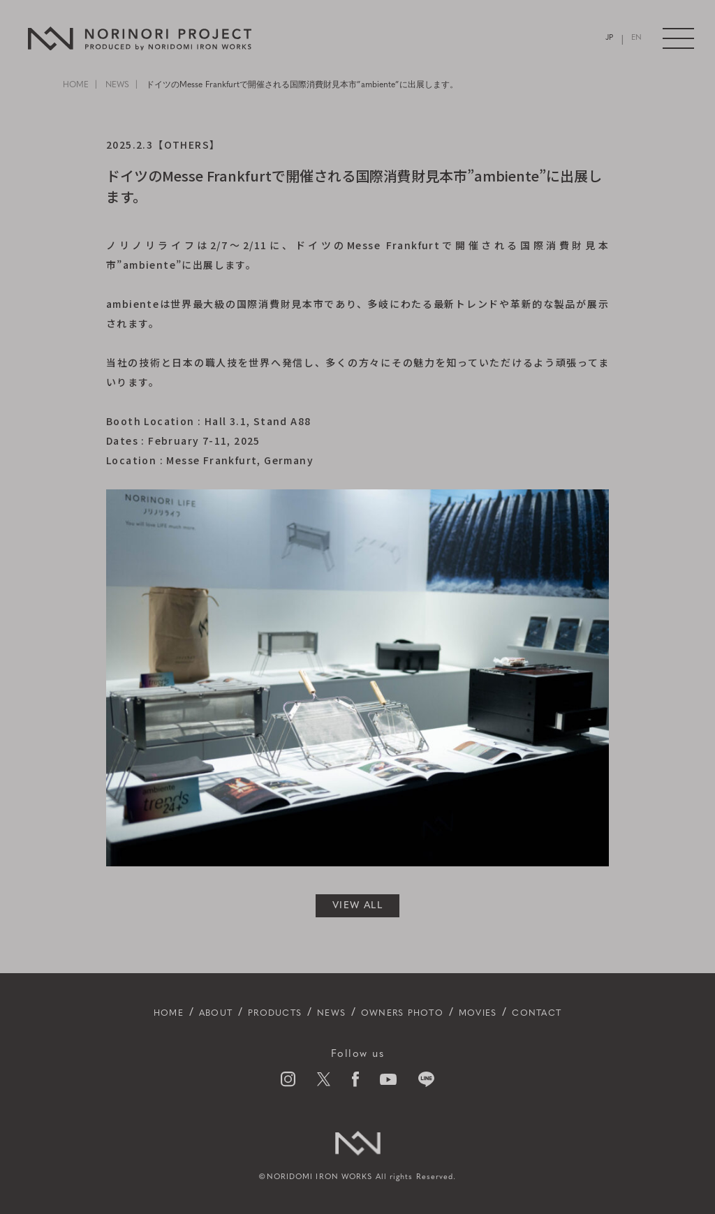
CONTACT (575, 1013)
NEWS (117, 85)
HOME (76, 85)
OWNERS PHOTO (411, 1013)
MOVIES (504, 1013)
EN (635, 38)
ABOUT (184, 1013)
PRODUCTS (256, 1013)
